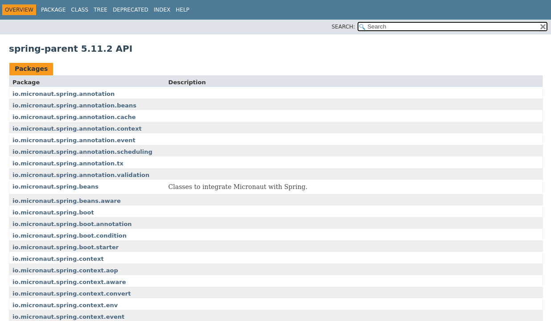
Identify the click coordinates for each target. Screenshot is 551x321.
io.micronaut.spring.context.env (65, 305)
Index (162, 10)
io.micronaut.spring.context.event (68, 316)
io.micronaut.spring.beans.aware (66, 201)
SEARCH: (343, 27)
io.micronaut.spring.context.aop (65, 270)
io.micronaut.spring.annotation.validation (80, 175)
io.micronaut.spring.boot (53, 212)
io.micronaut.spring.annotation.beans (74, 105)
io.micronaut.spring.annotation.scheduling (82, 151)
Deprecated (130, 10)
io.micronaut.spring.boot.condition (69, 235)
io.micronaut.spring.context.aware (69, 282)
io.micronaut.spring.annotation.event (74, 140)
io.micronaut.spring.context (58, 258)
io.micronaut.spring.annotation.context (77, 128)
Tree (100, 10)
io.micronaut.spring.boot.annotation (72, 224)
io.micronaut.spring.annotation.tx (67, 163)
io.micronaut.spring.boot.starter (65, 247)
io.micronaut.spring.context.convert (71, 293)
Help (182, 10)
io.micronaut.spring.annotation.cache (74, 117)
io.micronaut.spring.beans (55, 186)
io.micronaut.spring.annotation (63, 94)
